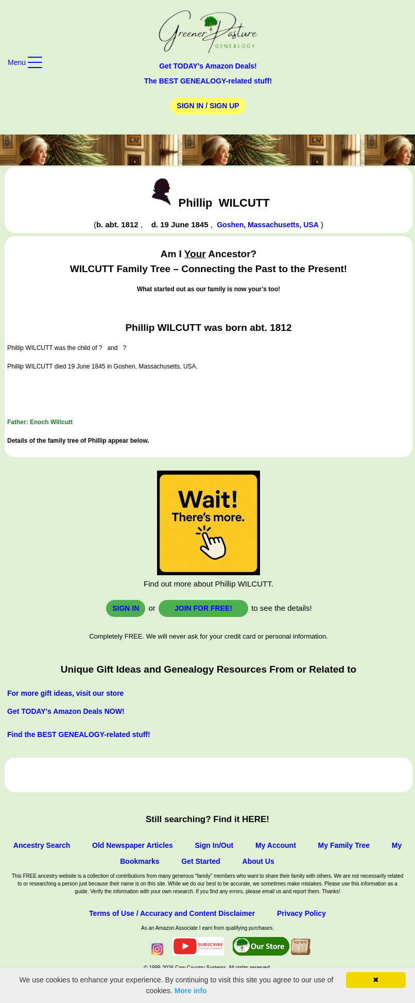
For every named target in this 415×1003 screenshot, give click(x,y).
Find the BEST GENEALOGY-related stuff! (78, 734)
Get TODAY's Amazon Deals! (208, 66)
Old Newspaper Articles (132, 845)
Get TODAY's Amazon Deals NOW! (66, 711)
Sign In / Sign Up (208, 106)
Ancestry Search (42, 845)
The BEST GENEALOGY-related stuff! (208, 81)
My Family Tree (344, 845)
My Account (275, 845)
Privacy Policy (301, 913)
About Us (258, 861)
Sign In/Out (214, 845)
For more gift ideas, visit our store (65, 693)
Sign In (125, 608)
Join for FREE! (203, 608)
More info (191, 991)
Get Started (200, 861)
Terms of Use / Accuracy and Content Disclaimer (172, 913)
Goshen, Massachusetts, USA (268, 225)
